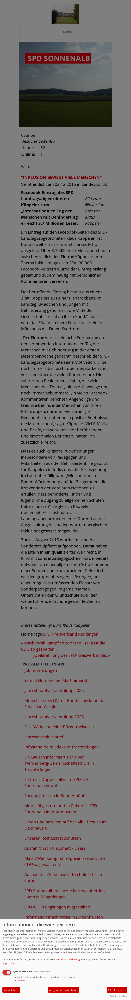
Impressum (8, 963)
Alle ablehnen (11, 990)
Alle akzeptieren (117, 990)
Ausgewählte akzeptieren (63, 990)
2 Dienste (19, 980)
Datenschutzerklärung (67, 959)
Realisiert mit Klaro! (118, 996)
